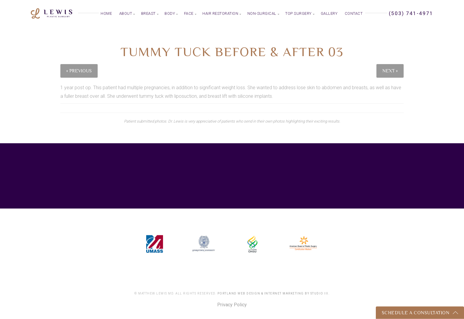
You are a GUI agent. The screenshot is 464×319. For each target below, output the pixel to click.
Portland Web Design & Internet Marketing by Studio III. (274, 293)
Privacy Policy (232, 304)
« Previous (79, 71)
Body (170, 13)
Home (106, 13)
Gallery (329, 13)
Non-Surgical (261, 13)
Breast (148, 13)
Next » (390, 71)
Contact (354, 13)
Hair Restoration (220, 13)
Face (189, 13)
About (125, 13)
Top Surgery (298, 13)
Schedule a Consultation (416, 312)
